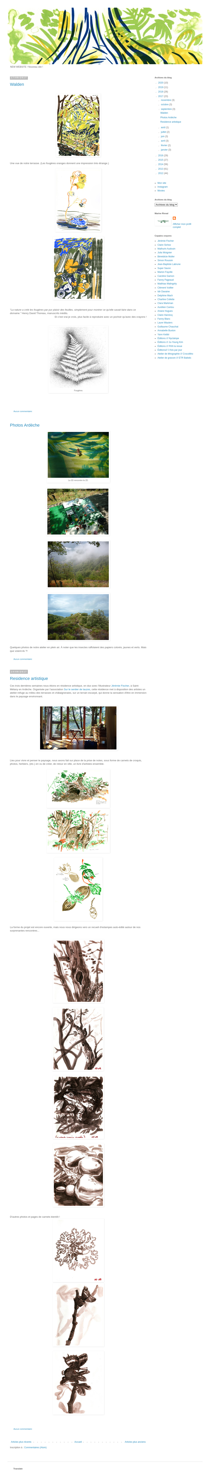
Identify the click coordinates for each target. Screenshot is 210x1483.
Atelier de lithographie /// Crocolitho (175, 353)
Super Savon (164, 268)
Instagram (163, 186)
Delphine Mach (165, 295)
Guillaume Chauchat (168, 326)
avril (163, 140)
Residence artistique (29, 678)
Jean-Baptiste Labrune (169, 264)
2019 (161, 87)
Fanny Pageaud (166, 280)
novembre (166, 100)
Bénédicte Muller (166, 256)
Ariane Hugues (165, 311)
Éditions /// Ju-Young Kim (170, 342)
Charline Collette (166, 299)
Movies (161, 190)
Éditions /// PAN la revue (170, 346)
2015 (161, 160)
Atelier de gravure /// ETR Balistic (174, 357)
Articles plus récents (21, 1442)
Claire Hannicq (165, 315)
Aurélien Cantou (166, 307)
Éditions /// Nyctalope (168, 338)
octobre (165, 104)
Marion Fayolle (165, 272)
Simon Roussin (165, 260)
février (164, 145)
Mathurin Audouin (166, 248)
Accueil (78, 1442)
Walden (17, 84)
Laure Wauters (165, 322)
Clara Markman (165, 303)
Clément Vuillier (166, 287)
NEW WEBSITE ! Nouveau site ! (26, 67)
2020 (161, 82)
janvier (164, 149)
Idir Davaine (164, 291)
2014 (161, 164)
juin (163, 136)
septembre (166, 109)
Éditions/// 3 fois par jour (170, 350)
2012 (161, 173)
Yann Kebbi (163, 334)
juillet (164, 132)
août (163, 127)
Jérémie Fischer (120, 685)
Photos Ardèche (25, 425)
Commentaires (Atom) (35, 1447)
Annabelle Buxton (166, 330)
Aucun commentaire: (23, 411)
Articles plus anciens (135, 1442)
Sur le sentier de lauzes (77, 689)
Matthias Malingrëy (167, 283)
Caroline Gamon (166, 276)
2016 (161, 155)
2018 (161, 91)
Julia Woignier (165, 252)
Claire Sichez (164, 245)
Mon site (162, 183)
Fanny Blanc (164, 318)
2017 (161, 96)
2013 (161, 169)
